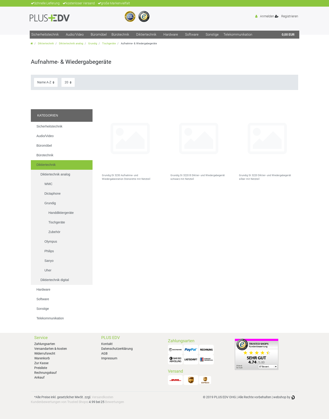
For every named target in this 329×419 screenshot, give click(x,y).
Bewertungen (114, 402)
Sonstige (212, 34)
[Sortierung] (46, 82)
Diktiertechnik (146, 34)
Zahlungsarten (44, 344)
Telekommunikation (237, 34)
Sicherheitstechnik (45, 34)
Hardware (170, 34)
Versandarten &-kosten (50, 348)
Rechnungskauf (45, 372)
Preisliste (40, 368)
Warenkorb (42, 358)
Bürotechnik (120, 34)
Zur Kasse (41, 363)
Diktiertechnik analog (71, 43)
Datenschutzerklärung (117, 348)
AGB (104, 353)
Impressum (109, 358)
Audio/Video (75, 34)
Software (192, 34)
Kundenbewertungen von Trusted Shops (59, 402)
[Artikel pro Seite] (68, 82)
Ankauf (39, 377)
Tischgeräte (109, 43)
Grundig (92, 43)
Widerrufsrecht (44, 353)
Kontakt (107, 344)
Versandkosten (102, 397)
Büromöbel (99, 34)
